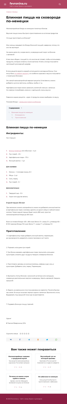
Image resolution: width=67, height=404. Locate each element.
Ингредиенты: (20, 115)
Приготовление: (20, 117)
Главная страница (12, 12)
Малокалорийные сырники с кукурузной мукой (19, 357)
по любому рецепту (21, 73)
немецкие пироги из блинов (30, 102)
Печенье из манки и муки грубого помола (19, 377)
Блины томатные (15, 151)
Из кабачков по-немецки (48, 376)
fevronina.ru (18, 3)
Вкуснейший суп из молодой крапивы (48, 357)
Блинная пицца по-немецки (22, 112)
